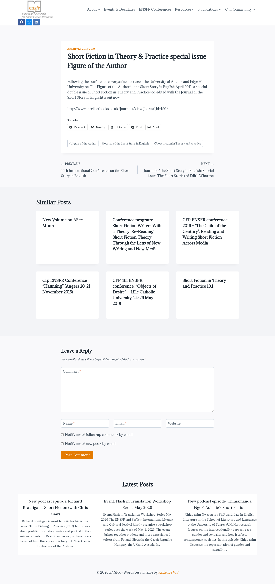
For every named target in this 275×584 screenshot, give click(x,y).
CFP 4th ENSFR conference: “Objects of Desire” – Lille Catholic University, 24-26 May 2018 (134, 292)
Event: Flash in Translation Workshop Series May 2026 (137, 504)
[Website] (190, 423)
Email (121, 423)
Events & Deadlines (119, 9)
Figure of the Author (83, 143)
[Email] (137, 423)
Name (69, 423)
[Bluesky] (29, 22)
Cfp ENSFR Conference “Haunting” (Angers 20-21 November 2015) (66, 286)
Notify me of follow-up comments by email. (99, 435)
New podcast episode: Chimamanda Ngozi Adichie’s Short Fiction (220, 504)
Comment (72, 371)
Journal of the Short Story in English (125, 143)
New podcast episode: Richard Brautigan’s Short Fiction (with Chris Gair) (55, 507)
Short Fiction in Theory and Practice (177, 143)
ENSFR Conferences (155, 9)
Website (174, 423)
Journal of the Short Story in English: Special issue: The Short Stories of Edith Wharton (177, 169)
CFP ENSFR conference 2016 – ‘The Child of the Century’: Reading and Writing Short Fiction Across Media (205, 231)
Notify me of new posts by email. (90, 444)
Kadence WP (168, 572)
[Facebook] (21, 22)
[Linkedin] (36, 22)
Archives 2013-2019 (81, 48)
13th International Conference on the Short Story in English (97, 169)
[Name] (85, 423)
